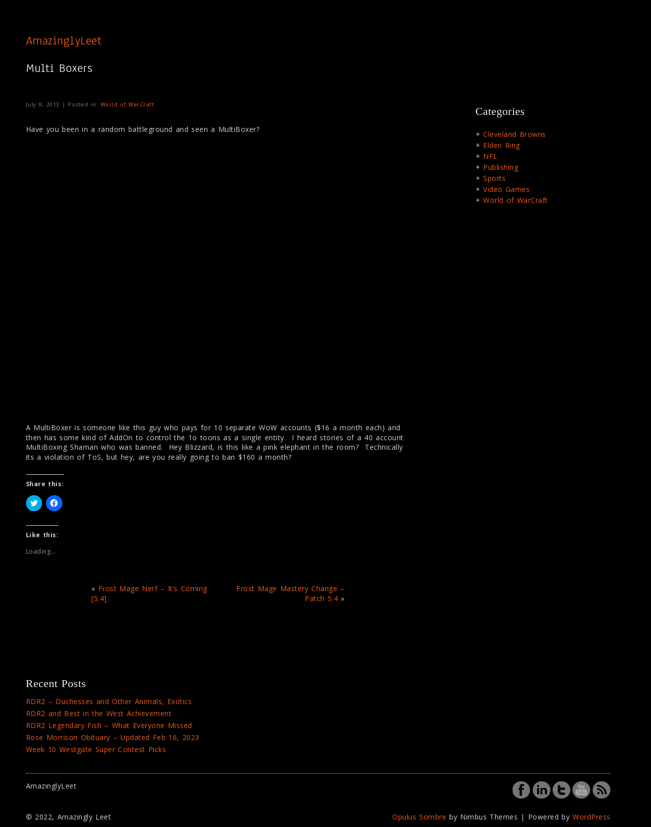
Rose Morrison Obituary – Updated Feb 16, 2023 (112, 737)
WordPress (592, 817)
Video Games (506, 189)
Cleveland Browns (514, 134)
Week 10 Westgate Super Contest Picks (96, 749)
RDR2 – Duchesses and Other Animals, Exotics (109, 701)
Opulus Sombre (419, 817)
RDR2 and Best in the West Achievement (99, 713)
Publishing (500, 167)
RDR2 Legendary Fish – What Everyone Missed (109, 725)
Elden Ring (501, 145)
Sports (494, 178)
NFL (490, 156)
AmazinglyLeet (64, 40)
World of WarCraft (127, 104)
